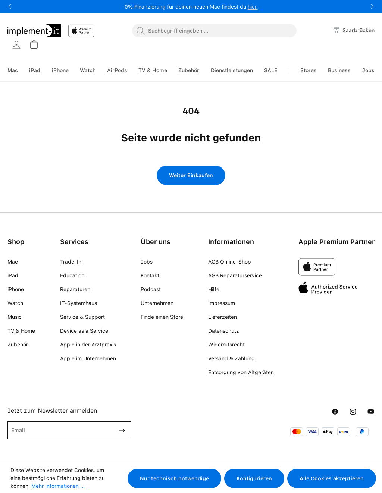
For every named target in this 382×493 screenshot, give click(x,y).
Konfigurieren (254, 478)
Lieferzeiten (222, 317)
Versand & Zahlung (231, 358)
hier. (253, 7)
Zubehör (17, 345)
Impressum (221, 303)
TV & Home (21, 331)
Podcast (151, 289)
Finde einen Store (162, 317)
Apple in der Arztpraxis (88, 345)
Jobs (147, 262)
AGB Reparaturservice (235, 275)
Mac (12, 262)
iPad (12, 275)
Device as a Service (84, 331)
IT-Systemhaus (78, 303)
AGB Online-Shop (229, 262)
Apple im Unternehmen (88, 358)
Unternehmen (157, 303)
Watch (15, 303)
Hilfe (213, 289)
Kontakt (150, 275)
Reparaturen (75, 289)
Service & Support (82, 317)
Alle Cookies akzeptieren (332, 478)
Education (72, 275)
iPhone (15, 289)
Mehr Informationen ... (58, 486)
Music (14, 317)
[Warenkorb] (33, 44)
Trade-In (70, 262)
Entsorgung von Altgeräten (241, 372)
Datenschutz (223, 331)
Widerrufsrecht (226, 345)
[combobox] (214, 30)
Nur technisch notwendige (174, 478)
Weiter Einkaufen (191, 175)
